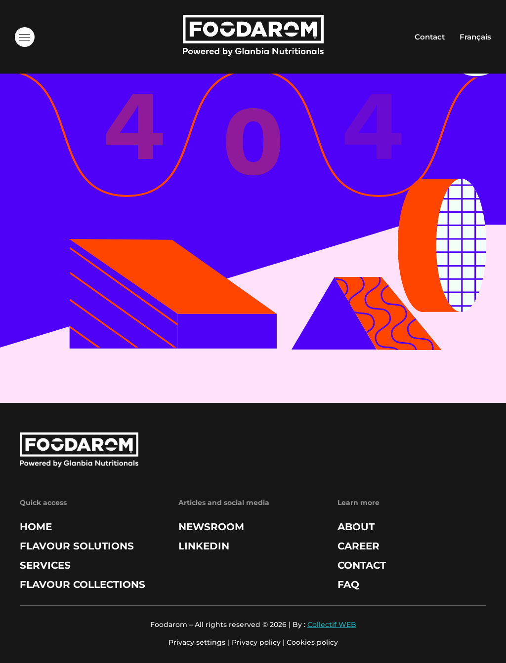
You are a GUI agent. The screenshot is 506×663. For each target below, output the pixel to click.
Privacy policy (256, 642)
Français (475, 36)
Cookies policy (312, 642)
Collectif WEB (331, 624)
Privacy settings (197, 642)
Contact (430, 36)
